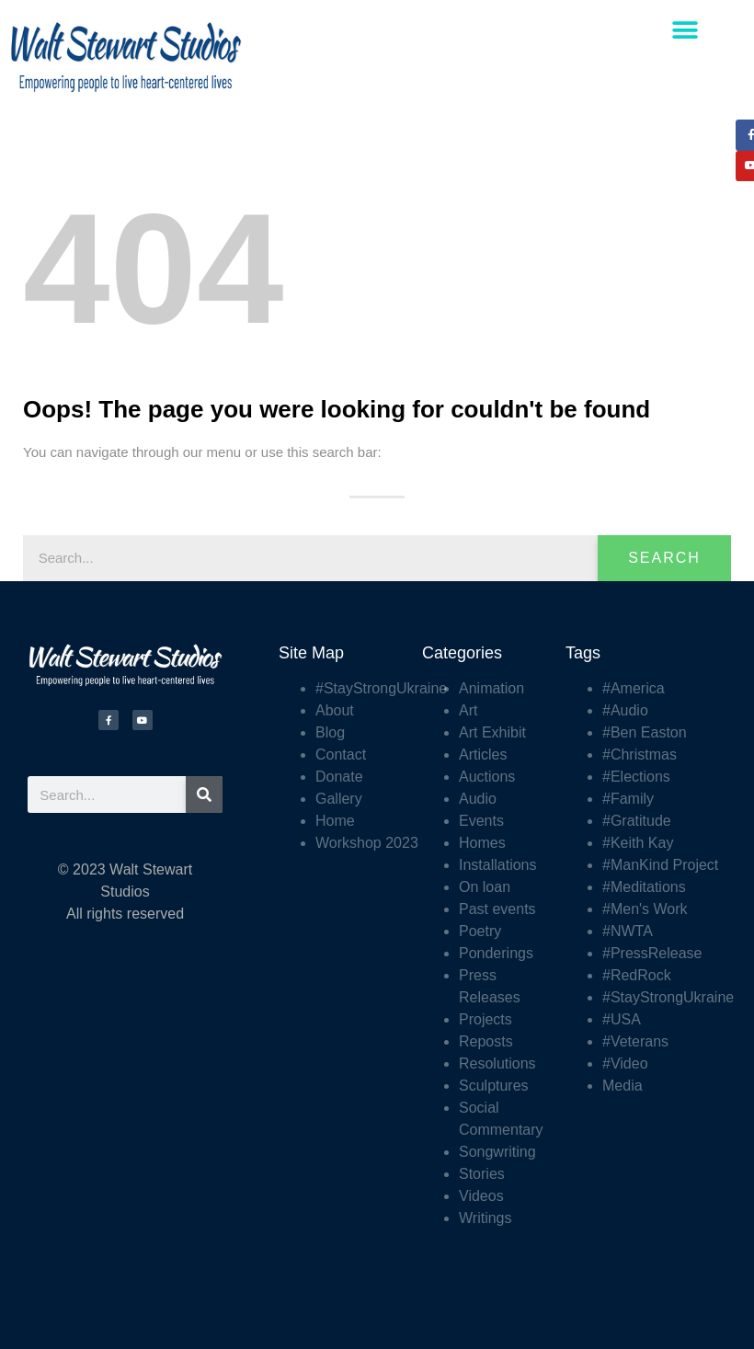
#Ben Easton (644, 732)
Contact (340, 754)
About (334, 710)
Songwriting (497, 1152)
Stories (482, 1174)
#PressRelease (652, 953)
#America (633, 688)
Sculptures (494, 1085)
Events (481, 821)
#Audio (625, 710)
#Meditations (644, 887)
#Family (628, 798)
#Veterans (635, 1041)
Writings (485, 1218)
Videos (481, 1196)
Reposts (486, 1041)
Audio (478, 798)
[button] (685, 30)
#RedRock (636, 975)
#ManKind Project (660, 865)
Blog (330, 732)
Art (468, 710)
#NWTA (627, 931)
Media (622, 1085)
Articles (483, 754)
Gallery (338, 798)
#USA (621, 1019)
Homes (482, 843)
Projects (485, 1019)
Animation (491, 688)
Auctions (487, 776)
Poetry (480, 931)
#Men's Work (645, 909)
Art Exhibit (492, 732)
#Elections (636, 776)
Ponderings (496, 953)
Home (335, 821)
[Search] (204, 794)
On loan (484, 887)
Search (664, 558)
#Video (625, 1063)
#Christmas (639, 754)
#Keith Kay (637, 843)
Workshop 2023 (366, 843)
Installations (498, 865)
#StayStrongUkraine (381, 688)
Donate (339, 776)
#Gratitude (636, 821)
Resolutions (497, 1063)
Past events (497, 909)
